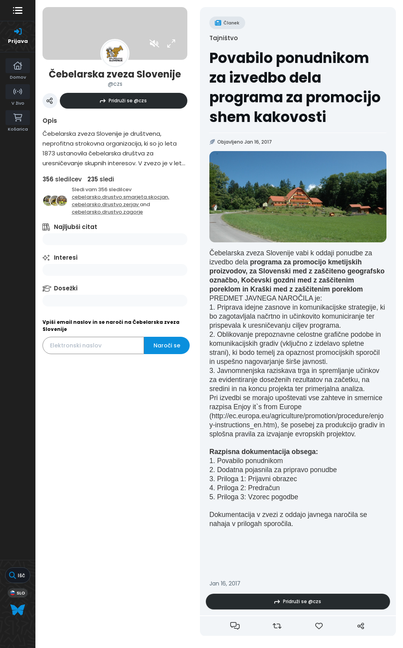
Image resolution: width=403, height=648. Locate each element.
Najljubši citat (75, 227)
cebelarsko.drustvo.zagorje (107, 212)
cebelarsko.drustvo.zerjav (106, 204)
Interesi (66, 257)
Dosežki (66, 288)
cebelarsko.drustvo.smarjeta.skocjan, (120, 197)
